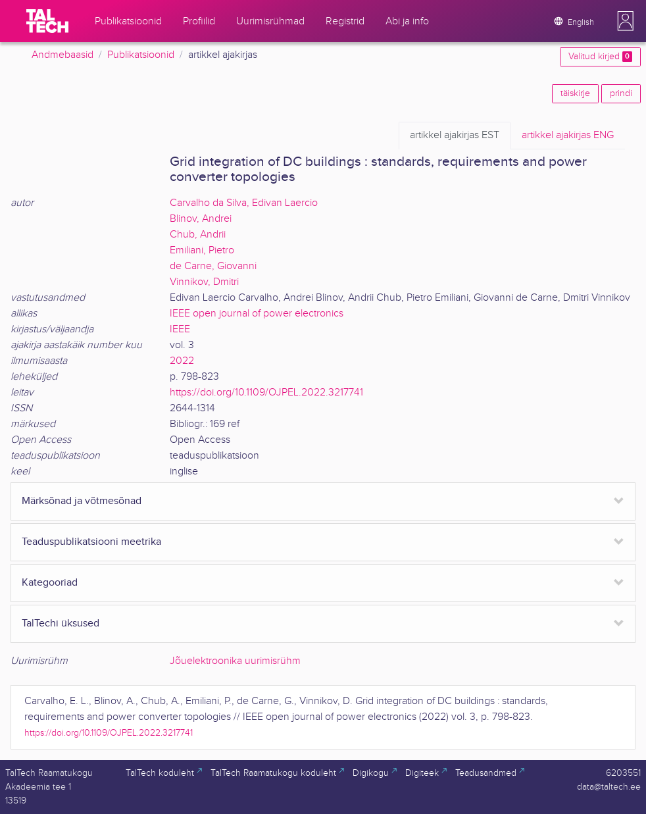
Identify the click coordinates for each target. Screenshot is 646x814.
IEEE (180, 329)
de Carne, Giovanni (213, 266)
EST (454, 135)
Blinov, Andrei (201, 219)
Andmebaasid (62, 55)
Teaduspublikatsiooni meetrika (91, 542)
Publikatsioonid (140, 55)
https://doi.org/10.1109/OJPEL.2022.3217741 (266, 392)
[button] (625, 21)
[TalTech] (47, 21)
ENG (568, 135)
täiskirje (575, 93)
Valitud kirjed (600, 56)
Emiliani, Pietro (202, 250)
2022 (182, 361)
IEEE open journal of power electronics (256, 313)
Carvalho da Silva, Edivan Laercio (244, 203)
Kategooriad (50, 582)
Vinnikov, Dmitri (204, 282)
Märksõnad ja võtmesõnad (81, 501)
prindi (621, 93)
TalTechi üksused (60, 623)
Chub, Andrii (198, 234)
